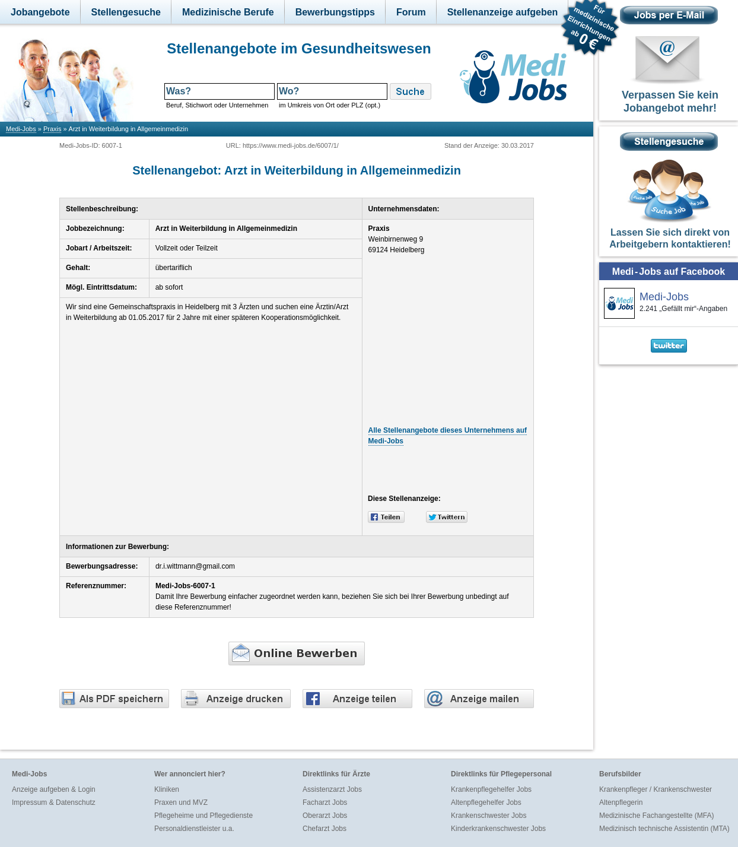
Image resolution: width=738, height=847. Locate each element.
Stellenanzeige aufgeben (502, 12)
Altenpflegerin (620, 802)
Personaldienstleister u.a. (194, 828)
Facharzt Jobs (325, 802)
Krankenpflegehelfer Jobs (491, 789)
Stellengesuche (126, 12)
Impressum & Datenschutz (54, 802)
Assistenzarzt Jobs (332, 789)
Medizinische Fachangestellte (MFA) (656, 815)
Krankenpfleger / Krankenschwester (655, 789)
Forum (411, 12)
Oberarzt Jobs (325, 815)
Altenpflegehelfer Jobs (486, 802)
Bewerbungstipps (335, 12)
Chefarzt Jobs (324, 828)
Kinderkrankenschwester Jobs (498, 828)
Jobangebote (40, 12)
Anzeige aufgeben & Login (54, 789)
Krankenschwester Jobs (488, 815)
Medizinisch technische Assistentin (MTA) (664, 828)
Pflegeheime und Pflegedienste (203, 815)
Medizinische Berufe (228, 12)
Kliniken (166, 789)
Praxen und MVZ (181, 802)
